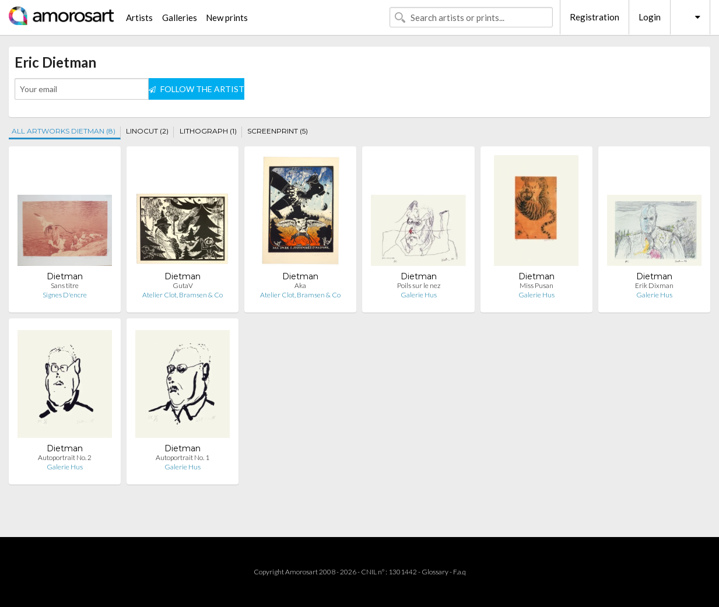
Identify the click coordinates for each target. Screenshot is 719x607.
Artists (139, 17)
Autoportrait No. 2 (65, 457)
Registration (594, 17)
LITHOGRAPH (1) (208, 131)
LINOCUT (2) (147, 131)
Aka (300, 285)
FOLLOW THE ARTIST (196, 89)
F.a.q (459, 571)
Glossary (435, 571)
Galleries (179, 17)
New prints (227, 17)
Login (650, 17)
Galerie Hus (419, 294)
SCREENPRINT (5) (277, 131)
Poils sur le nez (418, 285)
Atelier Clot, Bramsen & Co (182, 294)
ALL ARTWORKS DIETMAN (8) (63, 131)
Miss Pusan (536, 285)
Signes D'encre (65, 294)
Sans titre (65, 285)
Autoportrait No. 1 (182, 457)
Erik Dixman (654, 285)
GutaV (183, 285)
